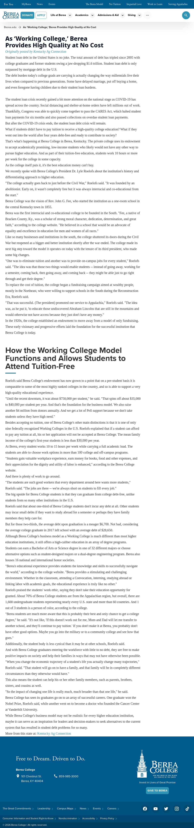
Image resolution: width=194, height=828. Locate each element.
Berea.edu (10, 27)
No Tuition (116, 4)
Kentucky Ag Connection (54, 733)
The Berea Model (96, 4)
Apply (41, 15)
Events (53, 4)
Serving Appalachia (179, 4)
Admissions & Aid (108, 15)
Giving (132, 15)
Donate (27, 15)
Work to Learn (156, 4)
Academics (81, 15)
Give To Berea (157, 790)
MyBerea (28, 4)
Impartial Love (136, 4)
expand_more (70, 15)
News (41, 4)
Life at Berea (58, 15)
